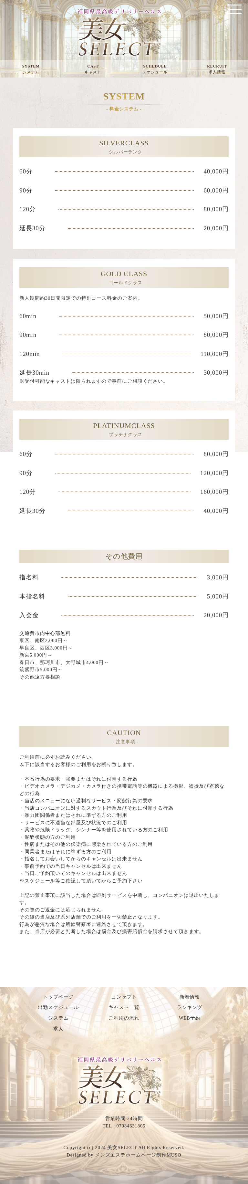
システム (58, 1018)
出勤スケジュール (58, 1007)
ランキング (190, 1007)
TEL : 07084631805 (124, 1125)
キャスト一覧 (123, 1007)
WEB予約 (190, 1018)
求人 (58, 1028)
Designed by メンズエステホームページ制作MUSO (124, 1154)
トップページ (58, 997)
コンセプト (124, 997)
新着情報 (190, 997)
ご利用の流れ (123, 1018)
